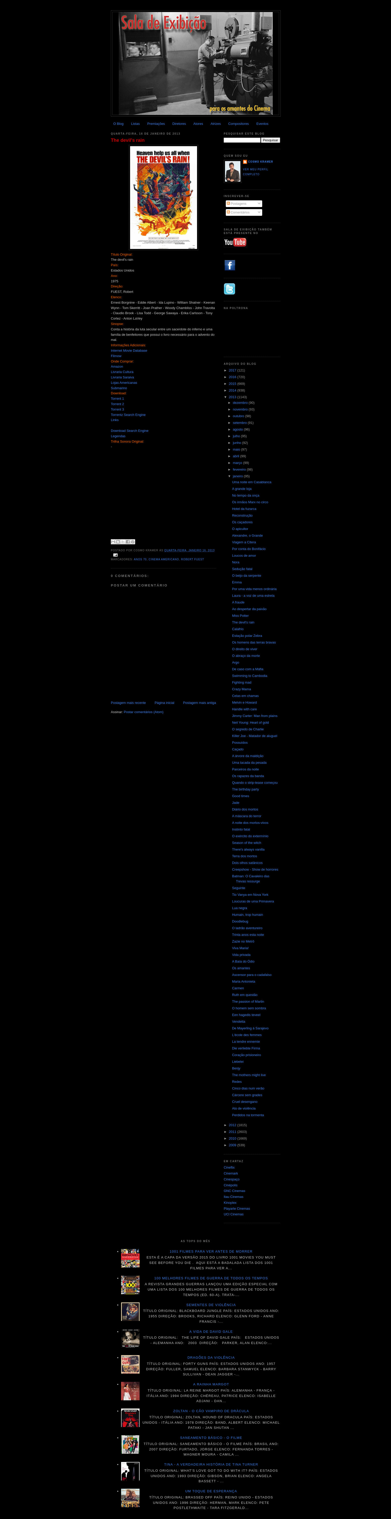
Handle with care (244, 709)
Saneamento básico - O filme (211, 1438)
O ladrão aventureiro (247, 928)
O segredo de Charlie (248, 729)
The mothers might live (249, 1075)
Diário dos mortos (245, 809)
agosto (238, 429)
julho (237, 436)
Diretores (179, 124)
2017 (233, 370)
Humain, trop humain (247, 915)
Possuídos (240, 742)
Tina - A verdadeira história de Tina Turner (211, 1464)
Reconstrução (242, 515)
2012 (233, 1125)
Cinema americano (164, 559)
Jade (235, 803)
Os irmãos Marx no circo (250, 502)
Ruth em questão (244, 995)
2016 (233, 377)
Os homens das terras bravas (254, 642)
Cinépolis (230, 1185)
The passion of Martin (248, 1001)
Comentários (238, 212)
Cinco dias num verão (248, 1088)
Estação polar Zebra (247, 636)
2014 (233, 390)
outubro (239, 416)
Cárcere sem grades (247, 1095)
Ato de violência (244, 1108)
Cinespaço (231, 1179)
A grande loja (241, 489)
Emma (237, 582)
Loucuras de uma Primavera (253, 901)
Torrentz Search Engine (128, 415)
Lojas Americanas (124, 383)
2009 (233, 1145)
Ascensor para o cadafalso (251, 975)
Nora (235, 562)
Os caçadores (242, 522)
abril (236, 456)
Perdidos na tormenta (248, 1115)
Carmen (238, 988)
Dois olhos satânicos (247, 863)
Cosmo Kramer (260, 161)
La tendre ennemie (246, 1041)
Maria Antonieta (243, 981)
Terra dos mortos (244, 856)
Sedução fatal (242, 569)
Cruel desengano (244, 1102)
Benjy (236, 1068)
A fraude (238, 602)
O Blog (118, 124)
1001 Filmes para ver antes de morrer (211, 1251)
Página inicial (164, 703)
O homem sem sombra (249, 1008)
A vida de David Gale (211, 1332)
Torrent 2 (117, 404)
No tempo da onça (245, 495)
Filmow (116, 356)
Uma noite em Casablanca (251, 482)
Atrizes (216, 124)
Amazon (117, 366)
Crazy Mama (241, 689)
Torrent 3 (117, 409)
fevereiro (240, 469)
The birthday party (245, 789)
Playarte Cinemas (237, 1208)
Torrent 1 (117, 398)
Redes (237, 1082)
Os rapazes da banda (248, 776)
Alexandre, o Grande (247, 535)
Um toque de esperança (211, 1491)
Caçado (237, 749)
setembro (240, 423)
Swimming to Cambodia (249, 676)
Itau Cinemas (233, 1197)
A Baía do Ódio (243, 961)
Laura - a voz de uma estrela (253, 596)
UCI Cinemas (233, 1214)
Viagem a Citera (244, 542)
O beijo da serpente (246, 575)
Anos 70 (140, 559)
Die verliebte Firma (246, 1048)
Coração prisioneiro (246, 1055)
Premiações (156, 124)
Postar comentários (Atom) (144, 712)
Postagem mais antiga (199, 703)
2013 (233, 397)
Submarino (119, 388)
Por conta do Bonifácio (249, 549)
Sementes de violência (211, 1305)
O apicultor (240, 529)
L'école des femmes (246, 1035)
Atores (198, 124)
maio (237, 449)
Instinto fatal (241, 829)
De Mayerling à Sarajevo (250, 1028)
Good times (240, 796)
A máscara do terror (246, 816)
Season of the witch (246, 843)
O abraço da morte (246, 656)
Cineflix (229, 1167)
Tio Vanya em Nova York (250, 895)
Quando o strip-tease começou (255, 783)
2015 (233, 384)
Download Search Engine (130, 431)
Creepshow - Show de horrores (255, 869)
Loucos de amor (244, 555)
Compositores (238, 124)
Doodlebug (240, 921)
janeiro (238, 476)
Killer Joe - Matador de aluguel (254, 736)
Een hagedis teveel (246, 1015)
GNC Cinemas (234, 1191)
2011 (233, 1132)
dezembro (241, 403)
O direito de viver (244, 649)
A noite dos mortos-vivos (250, 823)
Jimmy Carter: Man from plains (254, 716)
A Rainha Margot (211, 1384)
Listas (135, 124)
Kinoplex (230, 1203)
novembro (241, 409)
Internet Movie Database (129, 350)
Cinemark (231, 1173)
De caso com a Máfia (247, 669)
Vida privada (241, 955)
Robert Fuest (192, 559)
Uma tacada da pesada (249, 763)
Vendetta (238, 1021)
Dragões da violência (211, 1357)
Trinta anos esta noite (248, 935)
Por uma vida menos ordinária (254, 589)
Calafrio (237, 629)
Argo (235, 662)
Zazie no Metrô (243, 941)
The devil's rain (128, 140)
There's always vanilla (248, 849)
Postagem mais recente (128, 703)
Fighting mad (241, 682)
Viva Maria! (240, 948)
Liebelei (237, 1062)
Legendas (118, 436)
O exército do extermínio (250, 836)
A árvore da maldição (247, 756)
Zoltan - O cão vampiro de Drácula (211, 1411)
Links (115, 420)
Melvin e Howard (244, 702)
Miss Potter (240, 616)
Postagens (237, 204)
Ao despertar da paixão (249, 609)
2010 (233, 1138)
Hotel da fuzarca (244, 509)
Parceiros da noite (245, 769)
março (238, 463)
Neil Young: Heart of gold (250, 722)
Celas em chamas (245, 696)
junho (237, 443)
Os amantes (241, 968)
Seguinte (238, 888)
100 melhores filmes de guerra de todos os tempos (211, 1278)
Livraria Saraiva (122, 377)
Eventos (262, 124)
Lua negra (239, 908)
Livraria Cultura (122, 372)
